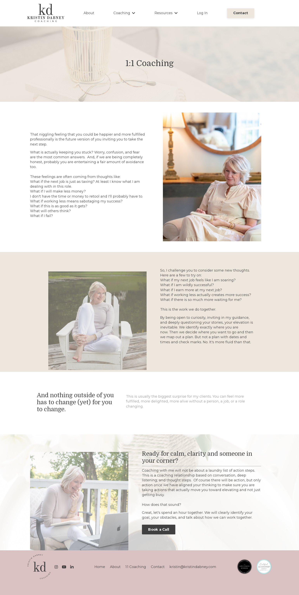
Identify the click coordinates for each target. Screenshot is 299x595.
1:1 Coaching (135, 567)
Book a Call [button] (158, 529)
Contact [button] (240, 13)
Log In (202, 13)
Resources (166, 13)
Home (99, 567)
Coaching (124, 13)
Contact (158, 567)
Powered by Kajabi (259, 585)
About (89, 13)
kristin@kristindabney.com (192, 567)
